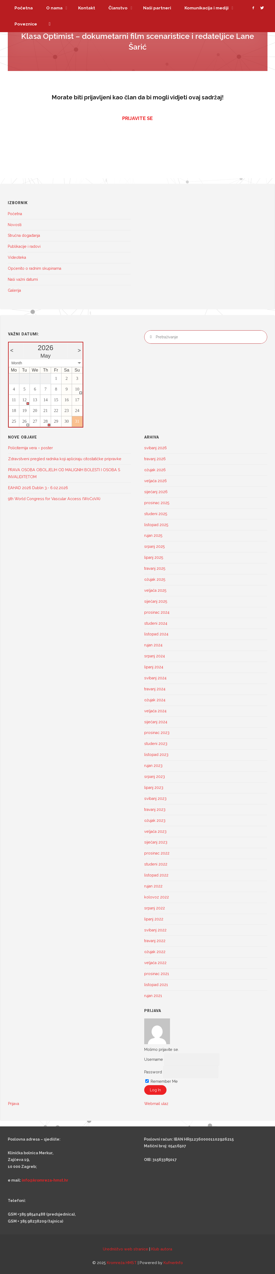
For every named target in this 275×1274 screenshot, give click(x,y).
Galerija (14, 290)
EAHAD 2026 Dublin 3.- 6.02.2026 (38, 488)
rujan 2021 (153, 996)
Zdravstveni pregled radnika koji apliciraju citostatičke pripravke (64, 459)
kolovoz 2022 (156, 897)
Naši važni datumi (23, 279)
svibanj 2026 (155, 448)
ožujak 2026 (155, 470)
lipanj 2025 (153, 557)
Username (153, 1059)
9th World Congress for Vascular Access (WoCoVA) (55, 499)
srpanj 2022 (154, 908)
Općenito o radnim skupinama (34, 268)
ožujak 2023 (154, 820)
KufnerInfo (173, 1263)
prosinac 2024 (156, 612)
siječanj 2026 (156, 492)
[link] (49, 24)
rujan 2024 (153, 645)
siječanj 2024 (155, 722)
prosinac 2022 (156, 853)
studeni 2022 (155, 864)
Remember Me (161, 1081)
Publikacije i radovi (24, 246)
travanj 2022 (154, 941)
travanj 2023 (154, 809)
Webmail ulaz (156, 1103)
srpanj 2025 (154, 546)
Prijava (13, 1103)
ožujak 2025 (154, 579)
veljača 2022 (155, 963)
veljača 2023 (155, 831)
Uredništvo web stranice (125, 1249)
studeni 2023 (155, 743)
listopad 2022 (156, 875)
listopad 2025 (156, 525)
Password (153, 1072)
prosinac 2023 (156, 732)
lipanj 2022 (153, 919)
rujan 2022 (153, 886)
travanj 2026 (155, 459)
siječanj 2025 (155, 601)
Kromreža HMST (122, 1263)
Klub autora (161, 1249)
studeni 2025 (155, 514)
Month (17, 363)
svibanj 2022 (155, 930)
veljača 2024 (155, 711)
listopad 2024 (156, 634)
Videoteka (17, 257)
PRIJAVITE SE (137, 118)
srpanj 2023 (154, 776)
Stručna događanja (24, 235)
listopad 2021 (156, 985)
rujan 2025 (153, 535)
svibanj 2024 (155, 678)
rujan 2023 (153, 765)
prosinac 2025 (156, 503)
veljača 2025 (155, 590)
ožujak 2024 (154, 700)
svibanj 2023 (155, 798)
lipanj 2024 (153, 667)
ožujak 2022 (154, 952)
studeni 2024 (155, 623)
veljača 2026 (155, 481)
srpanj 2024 (154, 656)
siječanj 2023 (155, 842)
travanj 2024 (154, 689)
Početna (15, 214)
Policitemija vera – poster (30, 448)
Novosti (14, 225)
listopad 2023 (156, 754)
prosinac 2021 (156, 974)
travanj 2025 (154, 568)
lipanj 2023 (153, 787)
